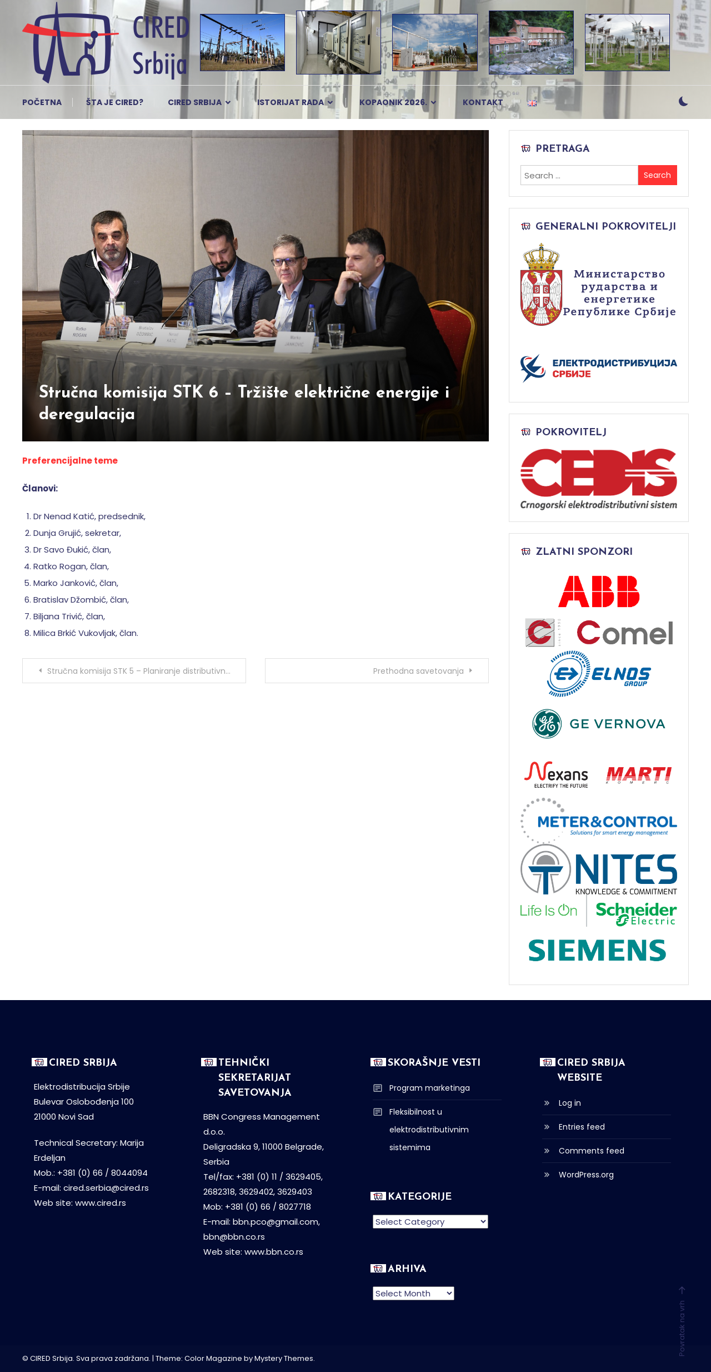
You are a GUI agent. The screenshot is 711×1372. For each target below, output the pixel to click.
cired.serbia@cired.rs (106, 1188)
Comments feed (591, 1150)
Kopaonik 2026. (393, 102)
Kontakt (483, 102)
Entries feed (582, 1126)
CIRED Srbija (195, 102)
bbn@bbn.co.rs (234, 1236)
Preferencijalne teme (70, 460)
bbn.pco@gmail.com (275, 1221)
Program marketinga (429, 1087)
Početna (42, 102)
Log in (570, 1102)
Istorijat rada (290, 102)
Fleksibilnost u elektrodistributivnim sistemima (429, 1129)
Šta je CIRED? (114, 102)
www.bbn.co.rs (273, 1251)
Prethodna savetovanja (418, 671)
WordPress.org (586, 1174)
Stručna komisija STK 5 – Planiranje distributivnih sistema (146, 671)
